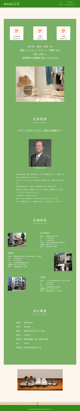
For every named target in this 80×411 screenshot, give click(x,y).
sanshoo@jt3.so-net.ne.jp (53, 287)
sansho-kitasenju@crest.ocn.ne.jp (55, 242)
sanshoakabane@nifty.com (21, 262)
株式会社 (12, 3)
